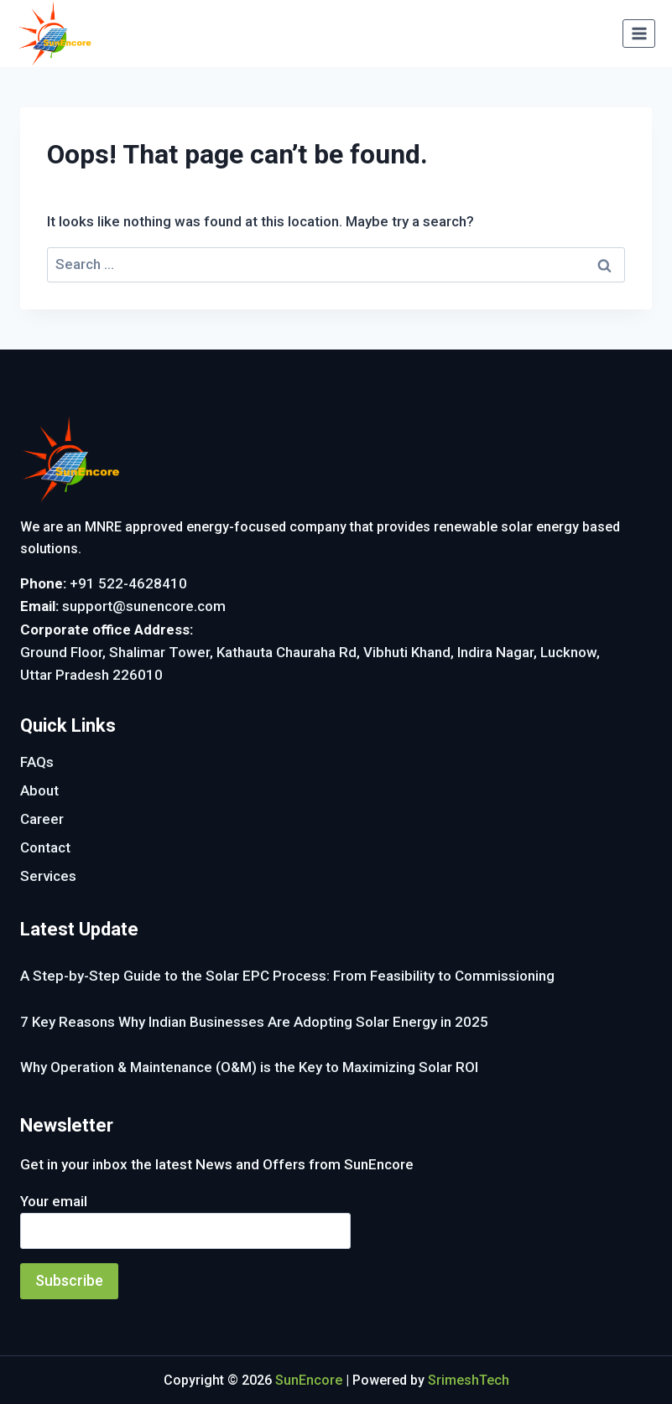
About (39, 790)
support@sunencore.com (144, 606)
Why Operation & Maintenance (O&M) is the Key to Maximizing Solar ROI (249, 1067)
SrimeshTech (468, 1380)
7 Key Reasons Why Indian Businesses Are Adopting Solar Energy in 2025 (254, 1021)
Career (42, 819)
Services (48, 876)
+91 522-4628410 (128, 583)
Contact (45, 847)
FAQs (37, 762)
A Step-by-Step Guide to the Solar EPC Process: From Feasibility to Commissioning (287, 975)
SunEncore (308, 1380)
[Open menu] (639, 33)
